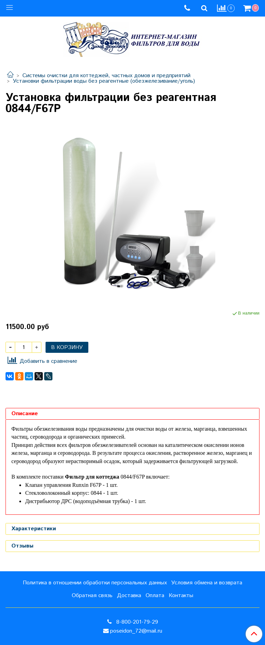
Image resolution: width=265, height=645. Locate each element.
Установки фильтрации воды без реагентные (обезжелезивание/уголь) (104, 81)
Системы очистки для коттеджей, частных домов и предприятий (106, 76)
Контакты (181, 596)
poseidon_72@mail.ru (136, 631)
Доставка (129, 596)
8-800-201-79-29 (136, 622)
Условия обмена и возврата (206, 583)
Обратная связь (92, 596)
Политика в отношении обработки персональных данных (95, 583)
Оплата (155, 596)
